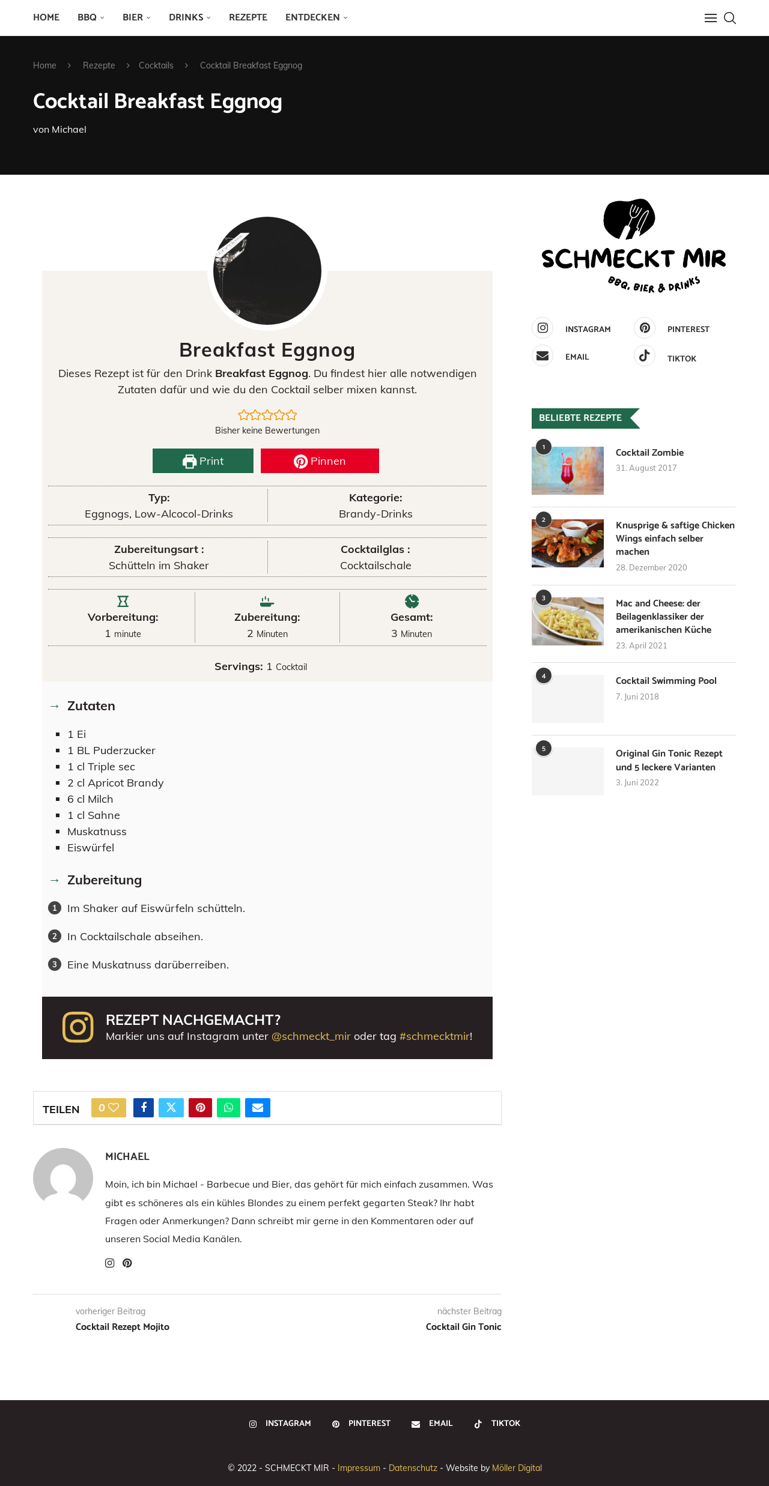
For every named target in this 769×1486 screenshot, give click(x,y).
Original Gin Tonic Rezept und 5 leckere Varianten (669, 761)
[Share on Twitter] (171, 1107)
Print (203, 461)
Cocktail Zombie (650, 453)
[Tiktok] (682, 355)
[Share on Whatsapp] (228, 1107)
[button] (243, 414)
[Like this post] (113, 1107)
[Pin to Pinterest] (200, 1107)
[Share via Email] (257, 1107)
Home (46, 18)
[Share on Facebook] (143, 1107)
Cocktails (156, 65)
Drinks (186, 18)
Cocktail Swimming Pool (666, 682)
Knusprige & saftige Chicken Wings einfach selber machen (675, 539)
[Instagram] (580, 328)
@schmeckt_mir (311, 1036)
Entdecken (312, 18)
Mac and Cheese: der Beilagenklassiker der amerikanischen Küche (663, 617)
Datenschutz (413, 1468)
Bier (133, 18)
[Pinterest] (682, 328)
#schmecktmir (435, 1036)
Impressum (359, 1468)
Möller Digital (517, 1468)
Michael (69, 129)
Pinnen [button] (320, 461)
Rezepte (248, 18)
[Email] (580, 355)
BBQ (87, 18)
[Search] (730, 18)
